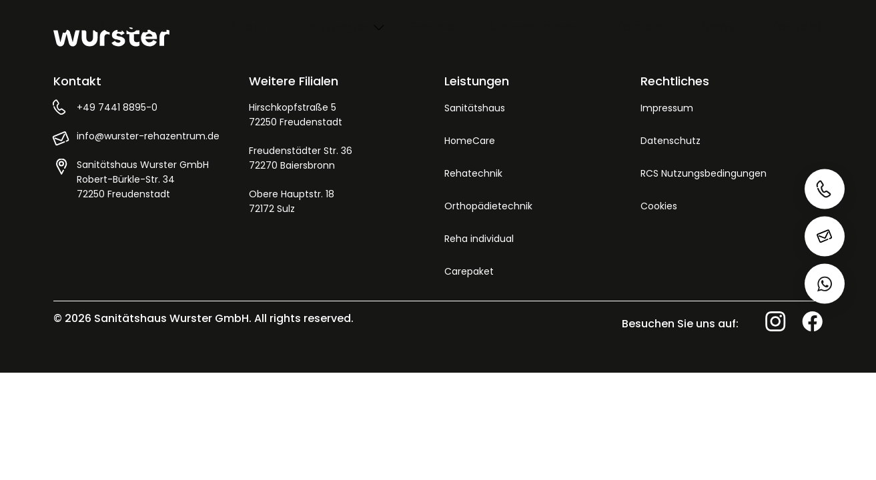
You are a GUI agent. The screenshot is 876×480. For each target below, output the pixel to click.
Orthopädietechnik (488, 206)
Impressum (666, 108)
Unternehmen (535, 26)
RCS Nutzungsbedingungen (703, 173)
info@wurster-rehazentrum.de (148, 136)
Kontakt (797, 26)
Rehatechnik (473, 173)
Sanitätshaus (474, 108)
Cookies (658, 206)
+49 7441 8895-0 (117, 107)
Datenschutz (670, 140)
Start (248, 26)
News (717, 26)
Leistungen (337, 26)
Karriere (640, 26)
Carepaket (469, 271)
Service (431, 26)
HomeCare (469, 140)
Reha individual (479, 238)
